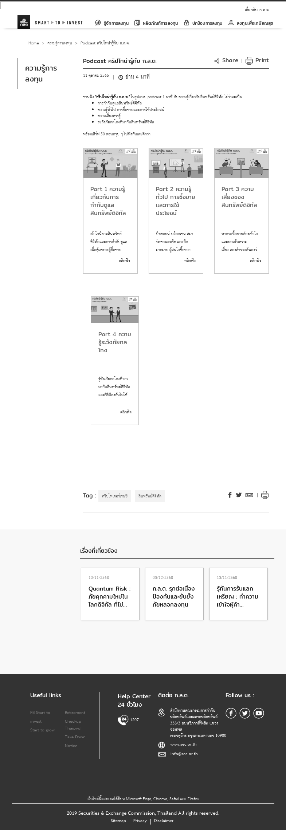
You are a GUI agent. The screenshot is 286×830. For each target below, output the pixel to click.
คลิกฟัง (124, 261)
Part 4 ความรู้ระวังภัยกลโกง (114, 342)
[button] (227, 60)
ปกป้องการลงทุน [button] (203, 23)
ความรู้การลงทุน (59, 43)
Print (257, 60)
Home (33, 43)
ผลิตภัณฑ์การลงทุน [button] (156, 23)
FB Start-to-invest (41, 717)
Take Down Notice (75, 741)
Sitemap (118, 821)
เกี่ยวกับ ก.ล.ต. (257, 10)
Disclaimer (163, 821)
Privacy (140, 821)
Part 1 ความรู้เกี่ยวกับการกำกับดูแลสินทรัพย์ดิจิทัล (108, 201)
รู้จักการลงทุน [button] (111, 23)
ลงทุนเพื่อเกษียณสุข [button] (250, 23)
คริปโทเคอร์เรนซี (115, 496)
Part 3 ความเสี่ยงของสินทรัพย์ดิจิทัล (239, 197)
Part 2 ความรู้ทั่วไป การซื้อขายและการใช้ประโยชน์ (175, 201)
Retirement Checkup (75, 717)
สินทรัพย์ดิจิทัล (149, 496)
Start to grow (42, 730)
